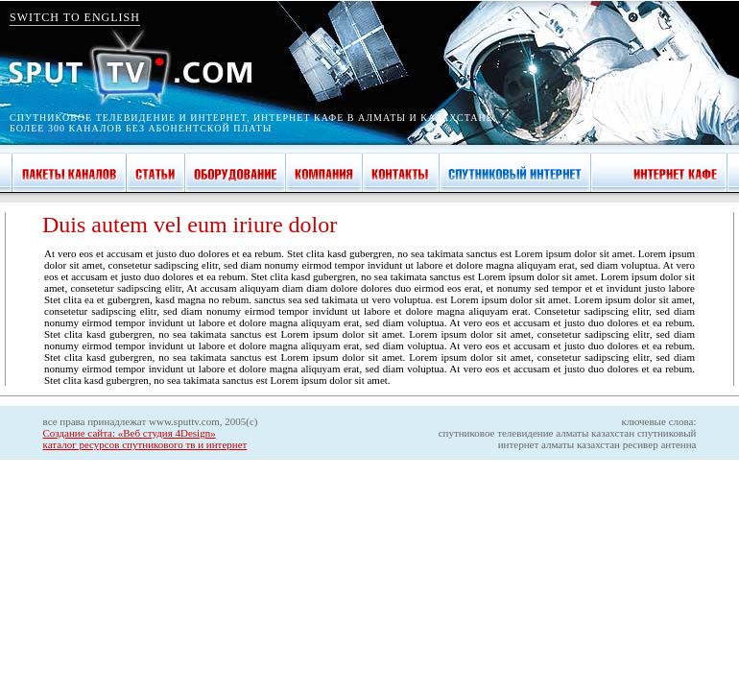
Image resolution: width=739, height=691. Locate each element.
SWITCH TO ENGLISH (75, 17)
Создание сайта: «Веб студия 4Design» (129, 433)
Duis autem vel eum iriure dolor (189, 224)
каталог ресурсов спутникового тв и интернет (145, 444)
